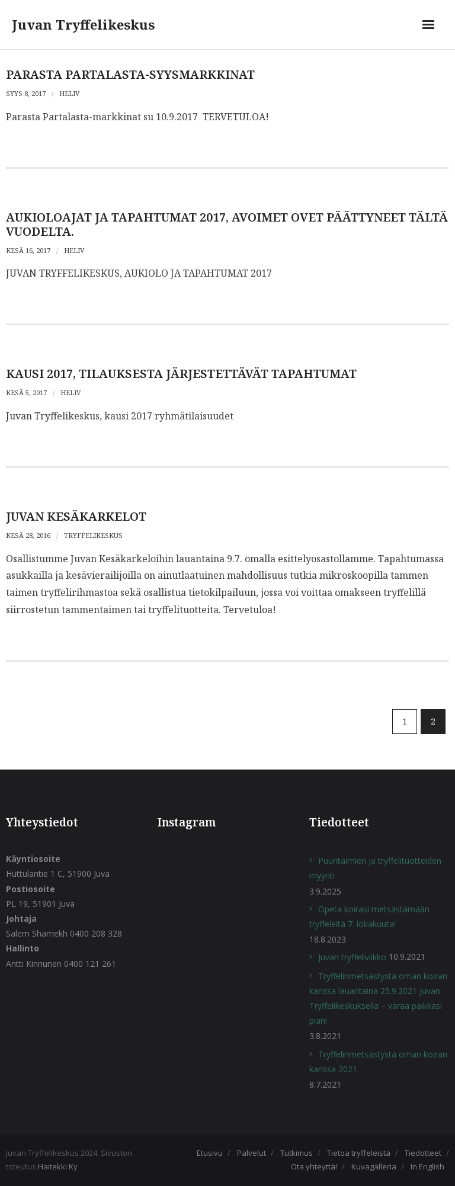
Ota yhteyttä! (314, 1166)
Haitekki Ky (58, 1166)
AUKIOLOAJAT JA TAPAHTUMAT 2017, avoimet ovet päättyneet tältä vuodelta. (227, 224)
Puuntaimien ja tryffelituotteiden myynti (375, 868)
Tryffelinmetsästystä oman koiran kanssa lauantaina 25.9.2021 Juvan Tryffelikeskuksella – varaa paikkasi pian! (378, 998)
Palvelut (251, 1152)
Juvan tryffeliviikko (352, 957)
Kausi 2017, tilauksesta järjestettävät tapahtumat (181, 374)
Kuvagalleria (373, 1166)
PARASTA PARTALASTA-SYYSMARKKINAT (130, 74)
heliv (69, 93)
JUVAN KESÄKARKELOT (76, 516)
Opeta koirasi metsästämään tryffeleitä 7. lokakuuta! (369, 916)
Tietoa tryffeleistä (358, 1152)
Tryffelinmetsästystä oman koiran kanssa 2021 (378, 1062)
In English (427, 1166)
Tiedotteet (423, 1152)
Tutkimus (296, 1152)
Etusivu (210, 1152)
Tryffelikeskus (93, 535)
